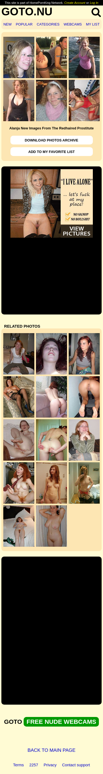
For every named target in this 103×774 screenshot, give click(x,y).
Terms (18, 765)
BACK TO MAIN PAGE (51, 750)
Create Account (74, 2)
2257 (33, 765)
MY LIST (93, 24)
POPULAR (24, 24)
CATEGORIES (48, 24)
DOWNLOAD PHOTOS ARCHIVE (51, 140)
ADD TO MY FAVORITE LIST (51, 152)
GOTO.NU (26, 11)
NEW (8, 24)
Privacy (50, 765)
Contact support (76, 765)
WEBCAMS (73, 24)
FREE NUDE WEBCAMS (61, 721)
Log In (94, 2)
